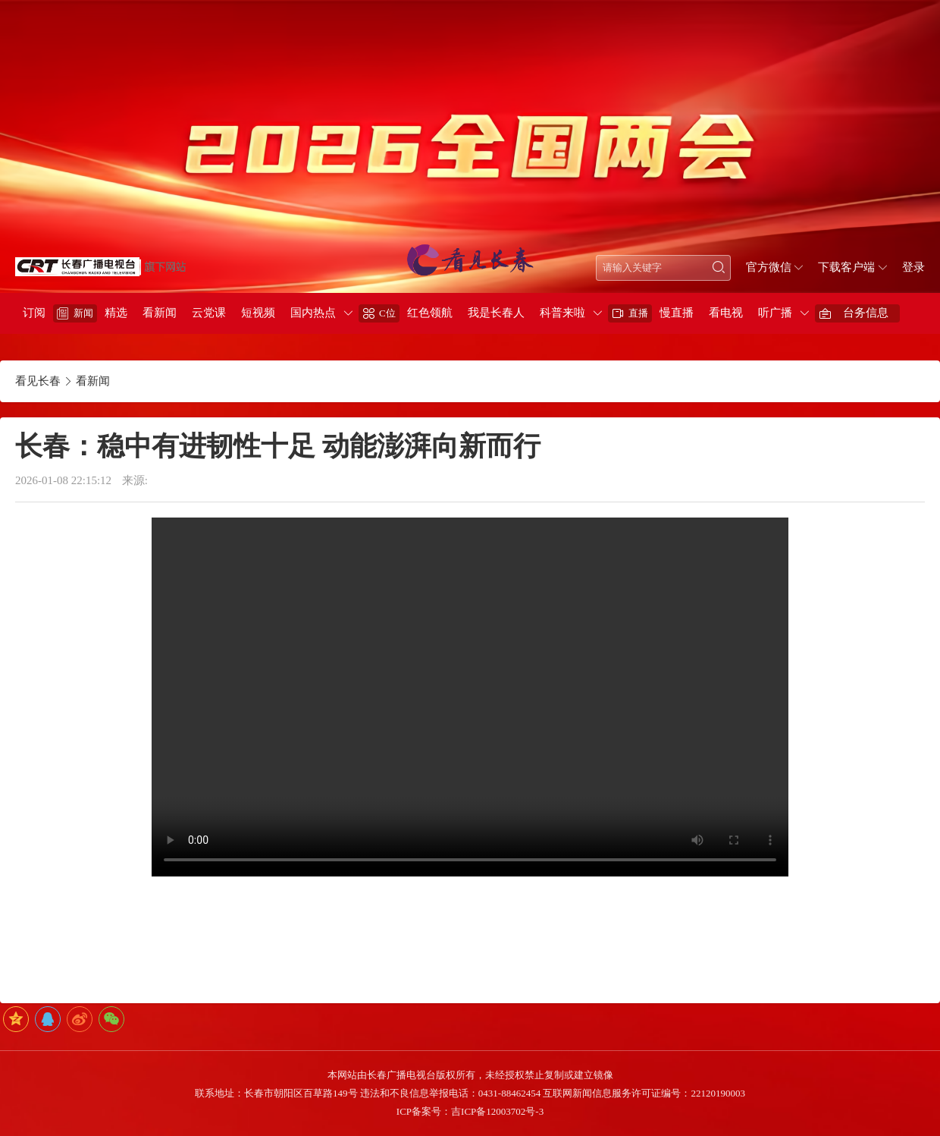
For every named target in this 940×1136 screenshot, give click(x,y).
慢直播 (677, 313)
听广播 (775, 313)
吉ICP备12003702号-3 (497, 1111)
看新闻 (160, 313)
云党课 (209, 313)
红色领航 (430, 313)
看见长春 (38, 381)
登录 (913, 267)
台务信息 (865, 313)
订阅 (34, 313)
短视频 (258, 313)
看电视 (726, 313)
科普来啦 (562, 313)
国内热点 (313, 313)
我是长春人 (496, 313)
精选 (116, 313)
